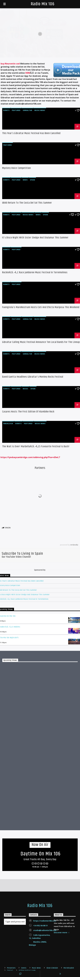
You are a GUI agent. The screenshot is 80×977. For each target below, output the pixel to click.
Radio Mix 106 (42, 4)
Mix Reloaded (69, 968)
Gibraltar (27, 110)
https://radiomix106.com (44, 921)
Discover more (61, 932)
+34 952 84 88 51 (40, 925)
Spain (32, 180)
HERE (27, 72)
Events (6, 110)
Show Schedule (52, 968)
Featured (16, 110)
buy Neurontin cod (10, 63)
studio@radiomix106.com (45, 930)
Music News (39, 110)
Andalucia (8, 423)
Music (25, 388)
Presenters (11, 968)
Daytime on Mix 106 (41, 854)
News (25, 180)
